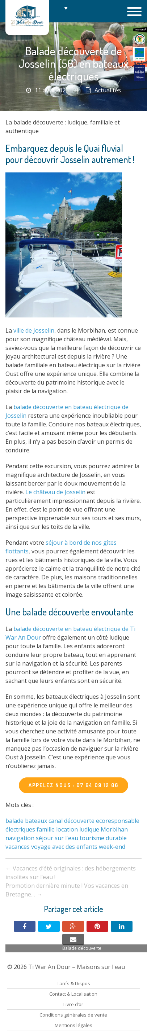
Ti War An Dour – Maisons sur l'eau (27, 17)
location (67, 829)
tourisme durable (103, 838)
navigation (19, 838)
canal (56, 821)
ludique (89, 829)
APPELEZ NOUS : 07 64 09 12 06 (73, 785)
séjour (44, 838)
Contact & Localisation (73, 994)
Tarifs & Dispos (73, 983)
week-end (112, 847)
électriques (20, 829)
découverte (79, 821)
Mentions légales (73, 1025)
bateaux (36, 821)
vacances (17, 847)
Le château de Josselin (55, 492)
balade (14, 821)
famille (46, 829)
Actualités (107, 90)
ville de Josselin (33, 330)
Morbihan (114, 829)
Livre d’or (73, 1004)
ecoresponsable (117, 821)
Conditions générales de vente (73, 1015)
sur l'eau (66, 838)
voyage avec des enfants (64, 847)
